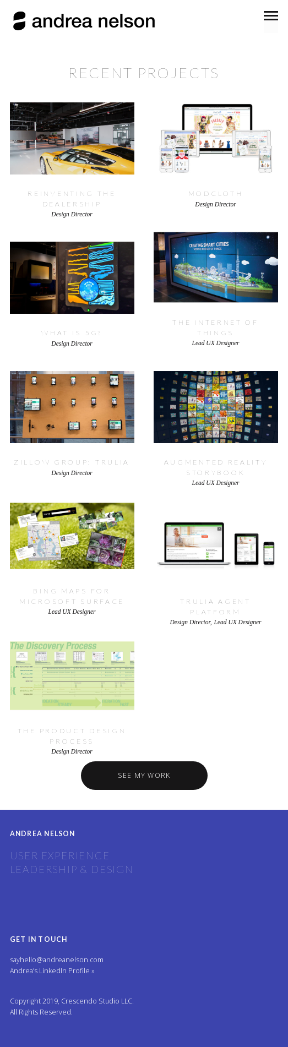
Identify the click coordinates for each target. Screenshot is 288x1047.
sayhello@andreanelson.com (57, 959)
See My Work (144, 775)
